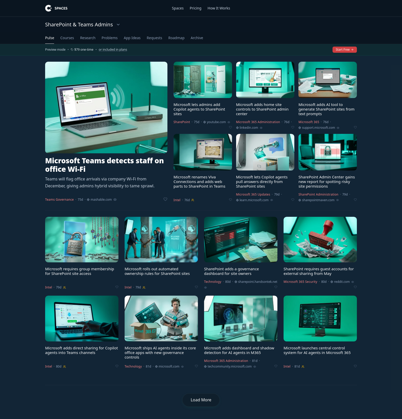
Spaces (178, 8)
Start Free (345, 49)
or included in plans (113, 50)
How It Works (219, 8)
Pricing (195, 8)
